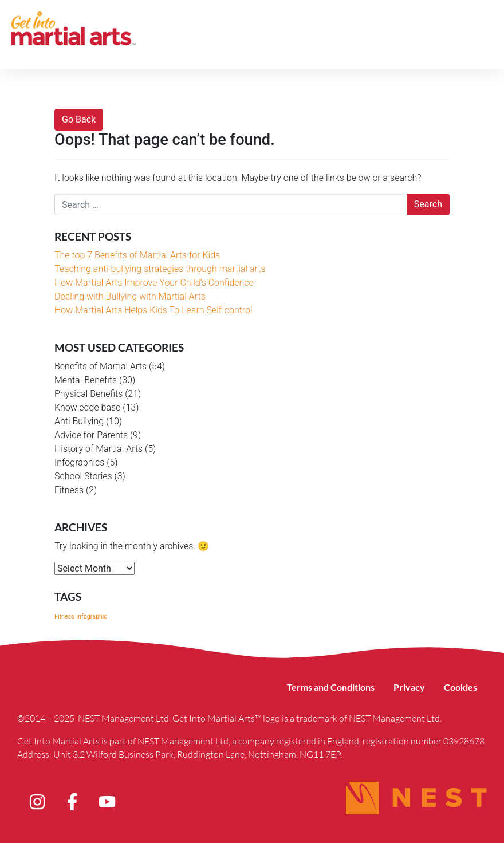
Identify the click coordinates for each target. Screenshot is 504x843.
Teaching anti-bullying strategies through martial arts (160, 268)
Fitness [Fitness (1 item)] (64, 616)
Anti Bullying (79, 421)
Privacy (403, 687)
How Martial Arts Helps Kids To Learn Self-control (153, 310)
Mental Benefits (85, 380)
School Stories (83, 476)
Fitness (69, 489)
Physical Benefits (88, 393)
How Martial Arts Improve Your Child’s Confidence (154, 282)
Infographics (79, 462)
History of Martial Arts (98, 448)
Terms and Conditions (321, 687)
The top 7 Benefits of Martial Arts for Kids (137, 255)
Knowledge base (87, 407)
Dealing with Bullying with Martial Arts (130, 296)
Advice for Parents (91, 435)
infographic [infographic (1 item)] (91, 616)
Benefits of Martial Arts (100, 366)
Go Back (79, 119)
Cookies (458, 687)
